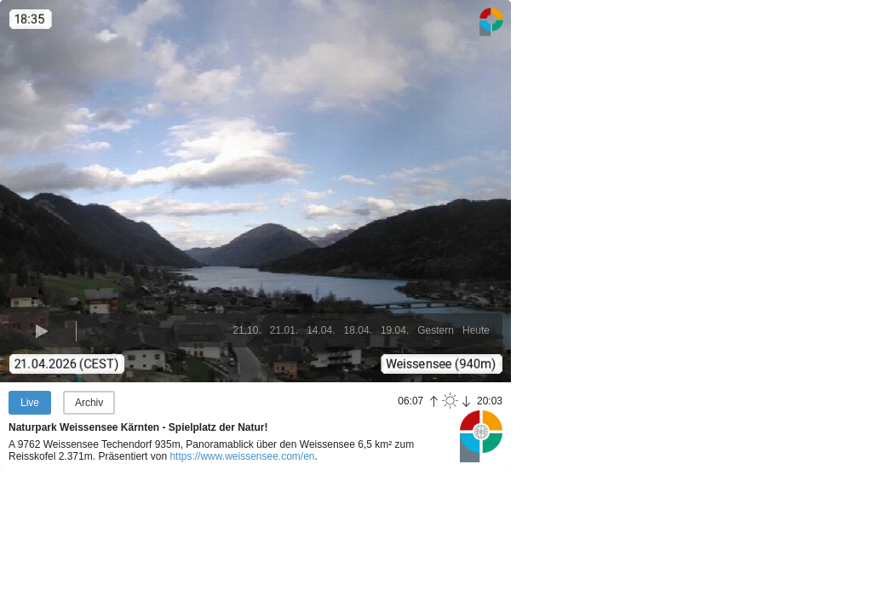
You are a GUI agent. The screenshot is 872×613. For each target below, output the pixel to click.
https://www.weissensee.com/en (241, 456)
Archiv (89, 403)
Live (29, 403)
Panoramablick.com (481, 436)
